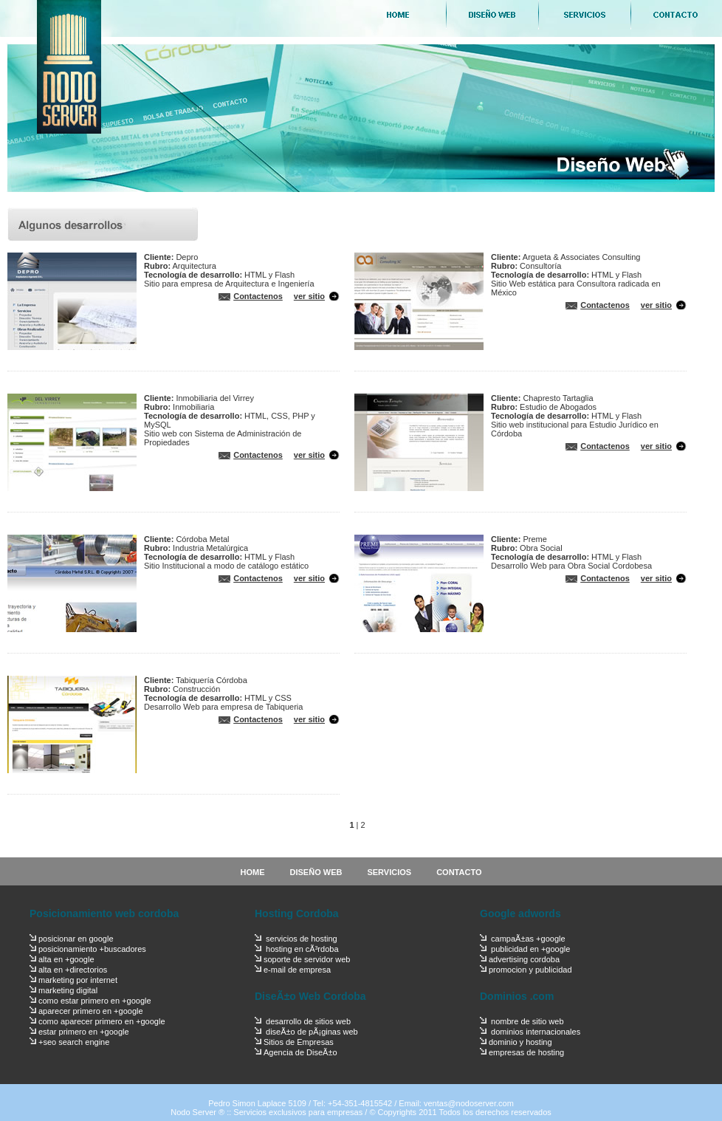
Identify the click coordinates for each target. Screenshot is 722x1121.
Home (399, 15)
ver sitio (309, 296)
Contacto (676, 15)
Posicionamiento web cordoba (104, 913)
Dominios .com (517, 996)
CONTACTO (458, 872)
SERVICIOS (389, 872)
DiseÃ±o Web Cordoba (310, 996)
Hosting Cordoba (297, 913)
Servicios (583, 15)
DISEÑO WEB (316, 872)
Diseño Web (491, 15)
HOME (253, 872)
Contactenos (258, 296)
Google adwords (520, 913)
